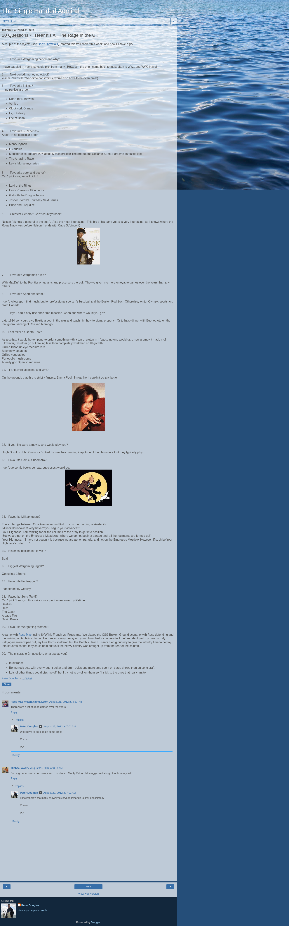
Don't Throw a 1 (48, 44)
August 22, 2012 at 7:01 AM (59, 726)
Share (7, 684)
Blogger (95, 922)
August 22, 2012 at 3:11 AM (46, 768)
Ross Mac (25, 634)
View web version (88, 893)
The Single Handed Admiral (40, 10)
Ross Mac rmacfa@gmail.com (29, 701)
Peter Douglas (29, 726)
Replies (19, 719)
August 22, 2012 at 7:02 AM (59, 792)
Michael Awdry (20, 768)
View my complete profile (32, 910)
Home (88, 886)
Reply (14, 712)
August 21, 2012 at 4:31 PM (65, 701)
